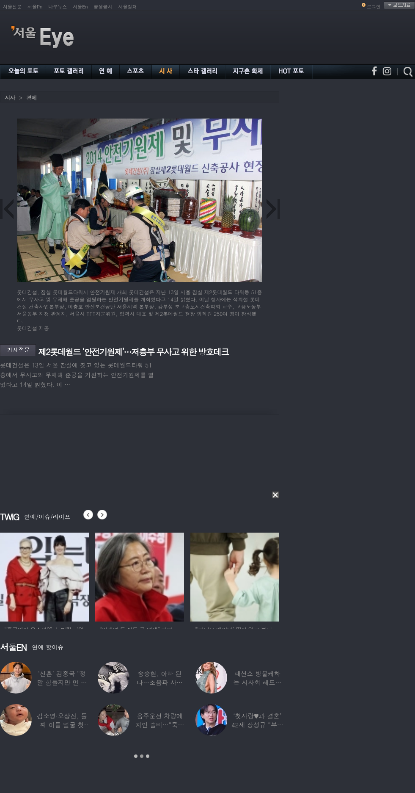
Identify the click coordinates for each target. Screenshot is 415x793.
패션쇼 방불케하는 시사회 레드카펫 (257, 682)
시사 (10, 98)
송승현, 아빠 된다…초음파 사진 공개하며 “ (160, 682)
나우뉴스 (57, 6)
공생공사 (103, 6)
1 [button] (135, 756)
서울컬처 (127, 6)
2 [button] (141, 756)
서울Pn (34, 6)
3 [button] (147, 756)
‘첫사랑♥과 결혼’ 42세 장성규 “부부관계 (257, 724)
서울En (80, 6)
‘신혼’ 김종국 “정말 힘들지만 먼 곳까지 (62, 682)
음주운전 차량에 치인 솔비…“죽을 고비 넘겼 (159, 724)
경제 (31, 98)
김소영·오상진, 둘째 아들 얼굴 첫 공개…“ (62, 724)
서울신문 (12, 6)
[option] (44, 576)
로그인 (374, 6)
